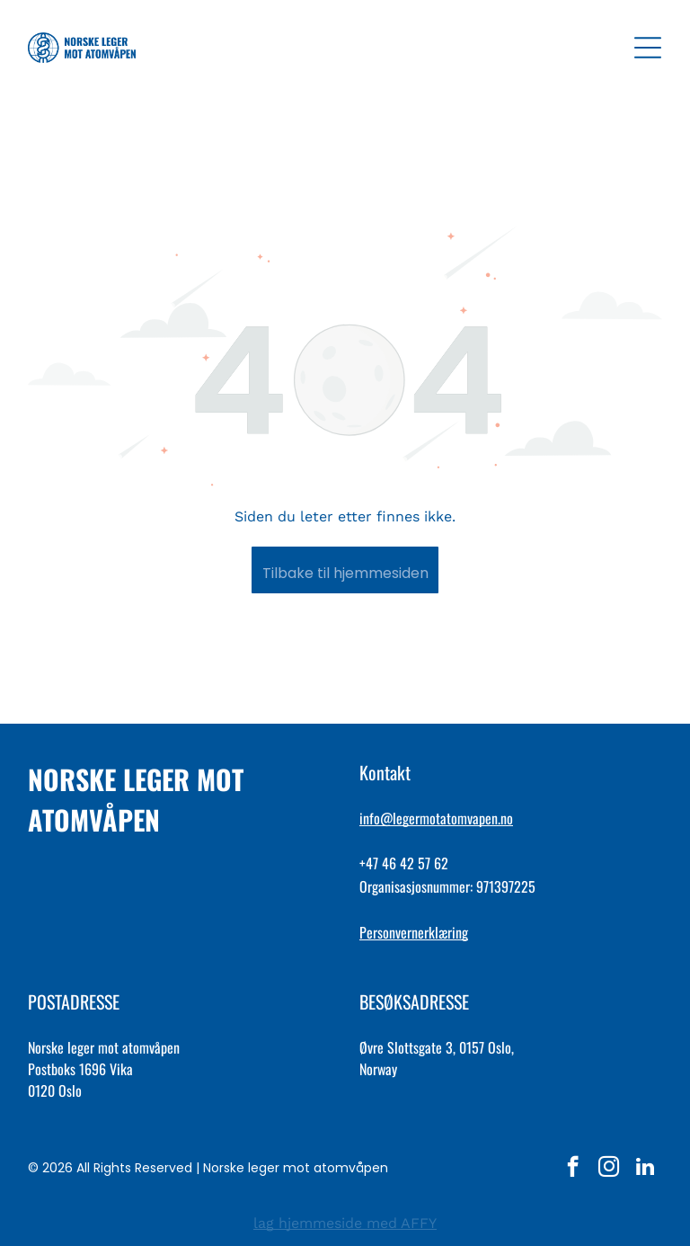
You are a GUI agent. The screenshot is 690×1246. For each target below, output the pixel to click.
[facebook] (572, 1169)
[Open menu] (647, 47)
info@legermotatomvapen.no (436, 818)
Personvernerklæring (413, 932)
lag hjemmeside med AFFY (345, 1223)
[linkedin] (644, 1169)
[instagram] (608, 1169)
